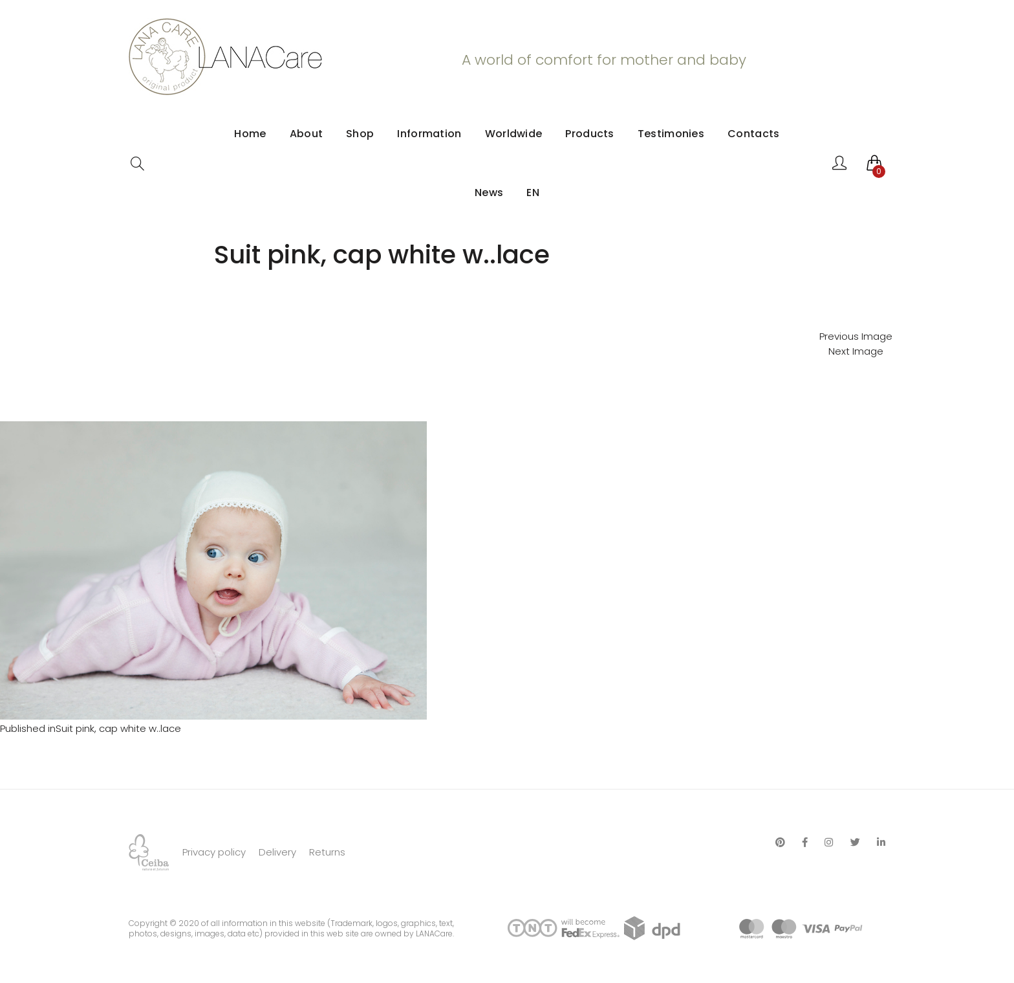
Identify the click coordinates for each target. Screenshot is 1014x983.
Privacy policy (214, 852)
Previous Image (855, 336)
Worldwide (514, 133)
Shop (360, 133)
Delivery (277, 852)
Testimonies (671, 133)
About (306, 133)
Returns (327, 852)
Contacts (753, 133)
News (489, 192)
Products (589, 133)
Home (250, 133)
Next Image (855, 351)
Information (429, 133)
